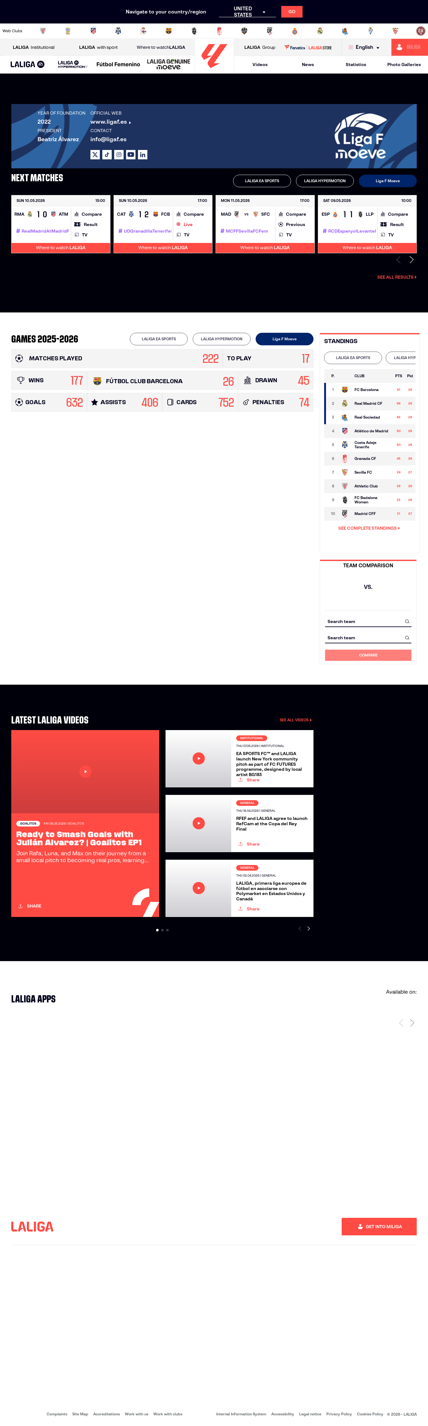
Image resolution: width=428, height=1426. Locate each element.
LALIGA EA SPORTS (262, 181)
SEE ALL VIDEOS (296, 720)
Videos (260, 64)
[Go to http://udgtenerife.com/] (118, 31)
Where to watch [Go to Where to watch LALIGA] (161, 47)
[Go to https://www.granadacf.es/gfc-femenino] (219, 31)
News (308, 64)
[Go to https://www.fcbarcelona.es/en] (168, 31)
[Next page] (412, 1023)
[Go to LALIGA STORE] (308, 47)
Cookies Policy (370, 1414)
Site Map (80, 1414)
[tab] (262, 181)
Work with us (136, 1414)
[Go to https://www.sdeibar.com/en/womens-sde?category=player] (370, 31)
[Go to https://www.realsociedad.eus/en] (345, 31)
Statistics (356, 64)
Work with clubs (167, 1414)
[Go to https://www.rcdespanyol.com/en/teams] (294, 31)
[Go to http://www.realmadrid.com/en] (320, 31)
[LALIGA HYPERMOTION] (72, 64)
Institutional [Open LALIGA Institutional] (33, 47)
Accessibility (282, 1414)
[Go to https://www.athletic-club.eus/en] (43, 31)
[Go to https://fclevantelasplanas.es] (194, 31)
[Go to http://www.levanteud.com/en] (244, 31)
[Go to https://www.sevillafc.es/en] (395, 31)
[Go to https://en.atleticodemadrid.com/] (93, 31)
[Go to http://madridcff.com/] (269, 31)
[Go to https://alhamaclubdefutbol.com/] (68, 31)
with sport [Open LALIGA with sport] (98, 47)
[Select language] (365, 47)
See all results (397, 277)
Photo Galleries (404, 64)
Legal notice (310, 1414)
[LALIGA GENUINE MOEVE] (169, 65)
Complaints (57, 1414)
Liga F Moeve (388, 181)
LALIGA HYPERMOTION (325, 181)
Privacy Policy (339, 1414)
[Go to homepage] (214, 70)
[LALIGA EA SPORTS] (28, 65)
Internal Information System (241, 1414)
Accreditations (106, 1414)
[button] (28, 64)
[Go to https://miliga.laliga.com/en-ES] (409, 47)
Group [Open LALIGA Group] (259, 47)
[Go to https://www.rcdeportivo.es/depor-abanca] (143, 31)
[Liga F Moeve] (118, 65)
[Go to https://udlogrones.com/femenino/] (420, 31)
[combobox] (368, 621)
